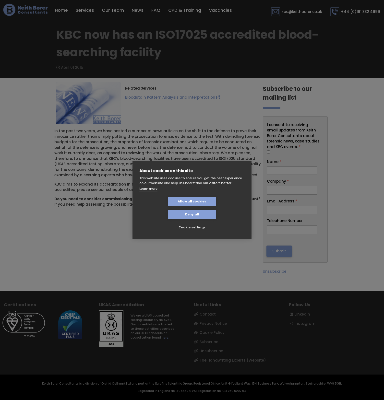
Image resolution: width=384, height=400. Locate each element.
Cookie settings (192, 221)
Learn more (148, 195)
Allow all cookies (163, 208)
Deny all (221, 208)
